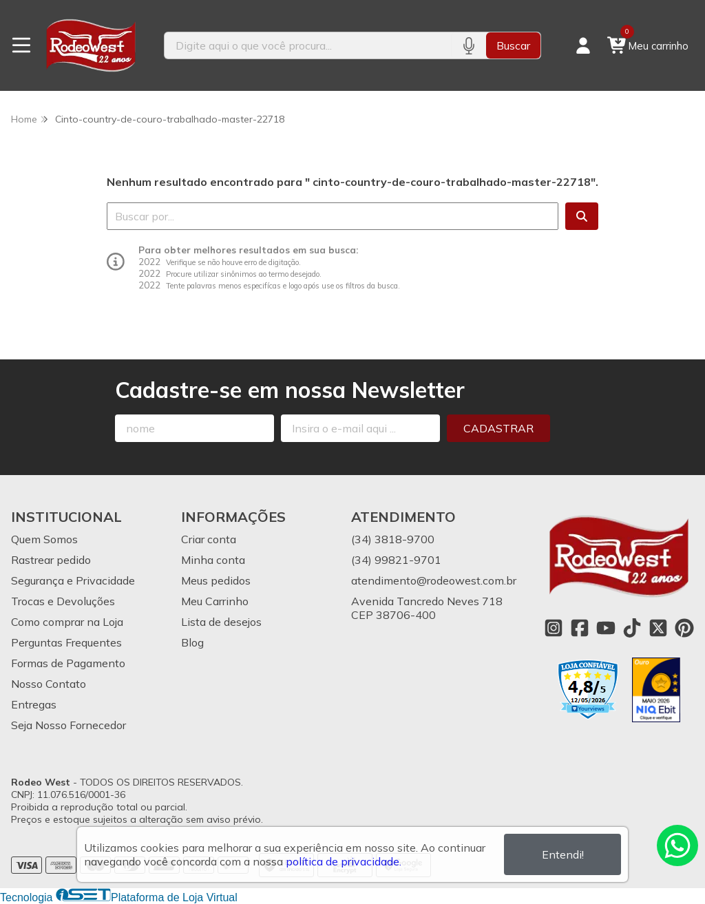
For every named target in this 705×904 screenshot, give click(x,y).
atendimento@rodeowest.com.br (433, 580)
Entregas (33, 704)
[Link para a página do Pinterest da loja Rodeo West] (684, 628)
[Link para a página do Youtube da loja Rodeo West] (605, 628)
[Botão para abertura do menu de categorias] (21, 45)
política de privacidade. (343, 861)
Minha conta (213, 560)
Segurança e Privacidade (73, 580)
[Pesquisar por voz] (468, 45)
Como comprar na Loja (67, 622)
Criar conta (208, 539)
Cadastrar (498, 428)
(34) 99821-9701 (396, 560)
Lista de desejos (221, 622)
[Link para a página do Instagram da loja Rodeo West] (553, 628)
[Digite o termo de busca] (308, 45)
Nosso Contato (48, 684)
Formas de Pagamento (68, 663)
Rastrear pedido (51, 560)
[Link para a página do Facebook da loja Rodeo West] (579, 628)
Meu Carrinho (215, 601)
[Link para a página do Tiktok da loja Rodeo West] (632, 628)
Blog (192, 642)
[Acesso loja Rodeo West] (583, 45)
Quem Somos (44, 539)
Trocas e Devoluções (63, 601)
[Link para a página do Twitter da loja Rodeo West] (658, 628)
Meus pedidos (216, 580)
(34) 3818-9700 (392, 539)
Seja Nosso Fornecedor (68, 725)
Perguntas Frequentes (66, 642)
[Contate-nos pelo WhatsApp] (677, 845)
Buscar (513, 45)
